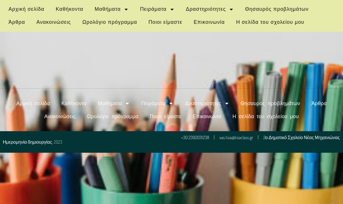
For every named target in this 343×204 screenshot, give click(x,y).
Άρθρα (17, 22)
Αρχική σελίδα (27, 9)
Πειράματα (157, 9)
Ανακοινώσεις (53, 22)
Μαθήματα (112, 9)
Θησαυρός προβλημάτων (277, 9)
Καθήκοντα (69, 9)
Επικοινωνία (209, 22)
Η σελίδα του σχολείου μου (270, 22)
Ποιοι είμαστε (165, 22)
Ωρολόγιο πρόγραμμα (109, 22)
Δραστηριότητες (210, 9)
